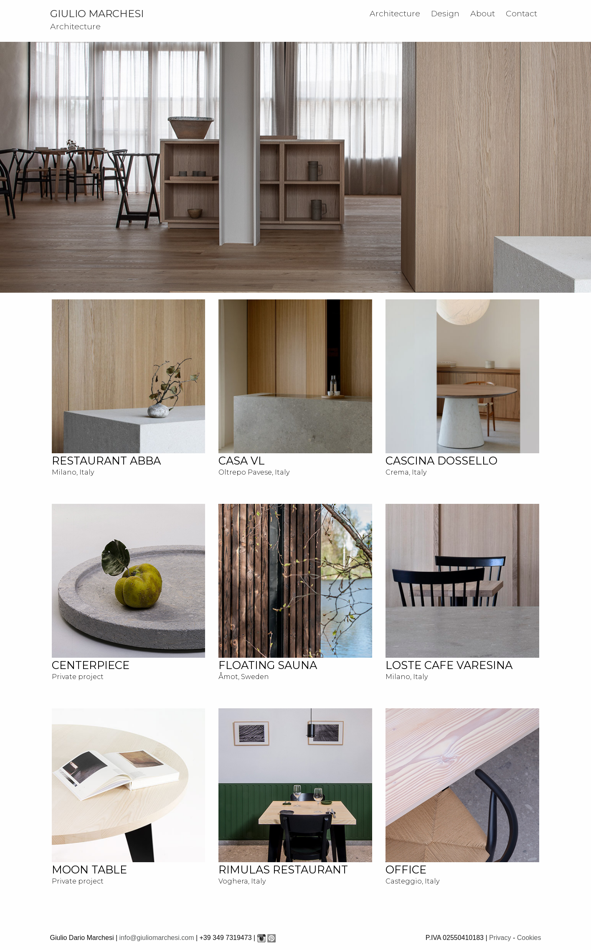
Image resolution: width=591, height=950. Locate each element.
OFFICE (406, 869)
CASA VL (241, 460)
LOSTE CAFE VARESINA (449, 665)
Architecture (395, 13)
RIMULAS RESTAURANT (283, 869)
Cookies (529, 937)
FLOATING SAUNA (267, 665)
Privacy (500, 937)
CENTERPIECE (90, 665)
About (482, 13)
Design (445, 13)
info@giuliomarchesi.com (156, 937)
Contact (521, 13)
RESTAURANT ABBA (106, 460)
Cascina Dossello (441, 460)
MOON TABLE (89, 869)
